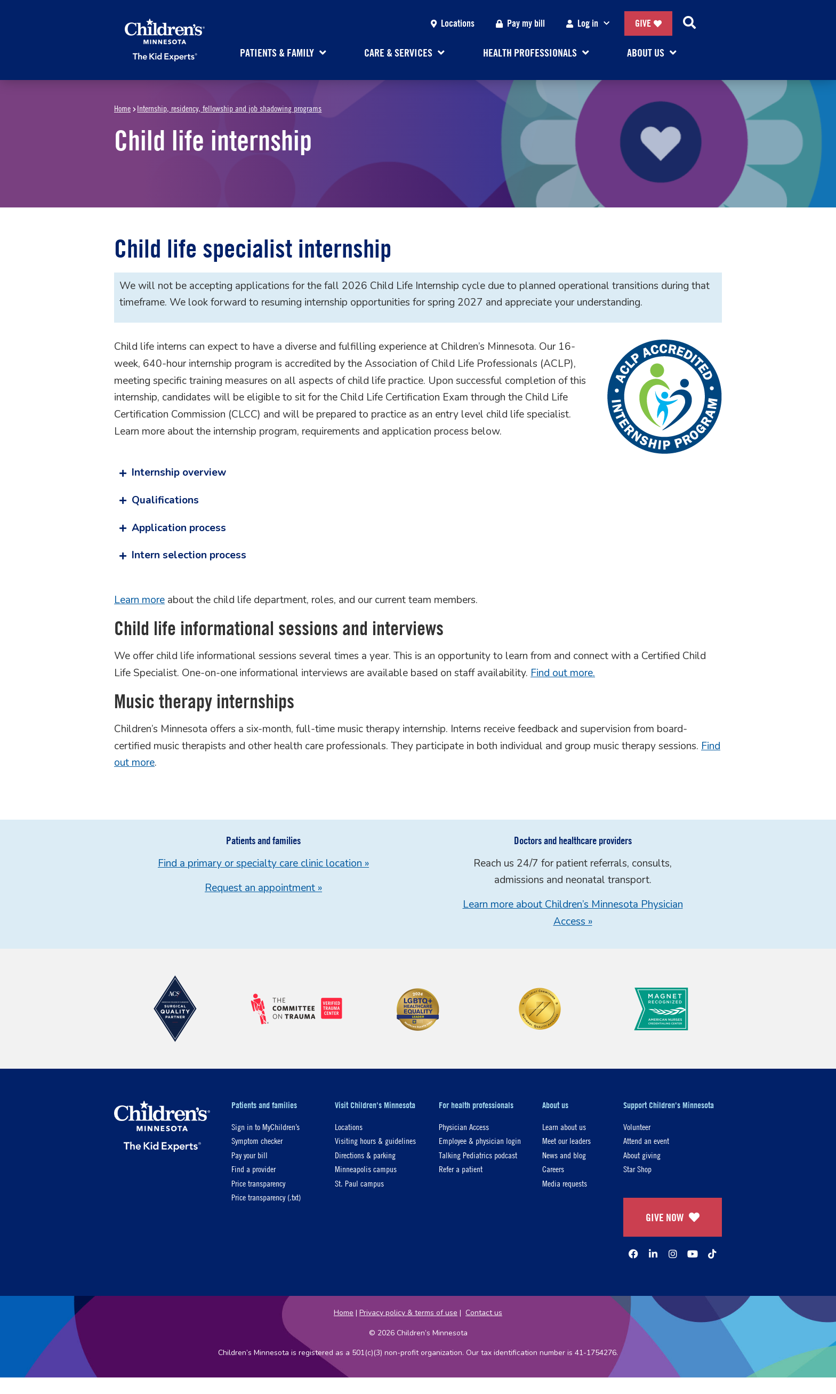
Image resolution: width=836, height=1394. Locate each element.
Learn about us (564, 1126)
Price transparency (258, 1183)
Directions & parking (365, 1155)
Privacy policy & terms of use (408, 1313)
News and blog (564, 1155)
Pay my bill (520, 23)
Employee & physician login (480, 1140)
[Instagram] (673, 1254)
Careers (553, 1169)
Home (122, 108)
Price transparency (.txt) (266, 1197)
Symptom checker (257, 1140)
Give (648, 23)
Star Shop (637, 1169)
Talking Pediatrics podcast (478, 1155)
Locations (453, 23)
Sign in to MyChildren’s (265, 1126)
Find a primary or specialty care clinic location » (263, 863)
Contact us (483, 1313)
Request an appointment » (263, 888)
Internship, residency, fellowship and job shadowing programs (229, 108)
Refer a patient (461, 1169)
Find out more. (562, 673)
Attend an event (646, 1140)
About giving (642, 1155)
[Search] (689, 23)
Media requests (564, 1183)
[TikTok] (712, 1254)
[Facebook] (633, 1254)
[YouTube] (692, 1254)
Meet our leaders (566, 1140)
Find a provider (253, 1169)
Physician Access (464, 1126)
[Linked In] (653, 1254)
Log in (590, 24)
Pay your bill (249, 1155)
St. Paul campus (359, 1183)
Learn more (139, 600)
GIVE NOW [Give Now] (673, 1217)
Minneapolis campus (366, 1169)
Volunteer (636, 1126)
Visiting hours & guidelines (375, 1140)
